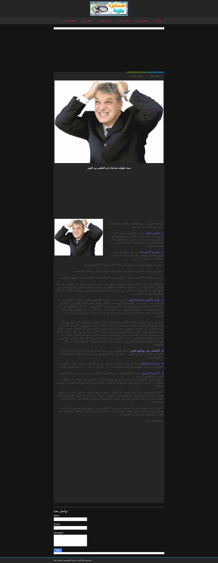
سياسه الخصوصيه (70, 560)
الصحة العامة (123, 21)
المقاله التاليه (155, 76)
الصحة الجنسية (104, 21)
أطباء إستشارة (69, 21)
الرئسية (158, 21)
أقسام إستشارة (142, 21)
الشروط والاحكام (84, 560)
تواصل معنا (58, 560)
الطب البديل (86, 21)
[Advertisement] (109, 50)
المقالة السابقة (136, 76)
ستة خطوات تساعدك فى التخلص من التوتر (109, 168)
